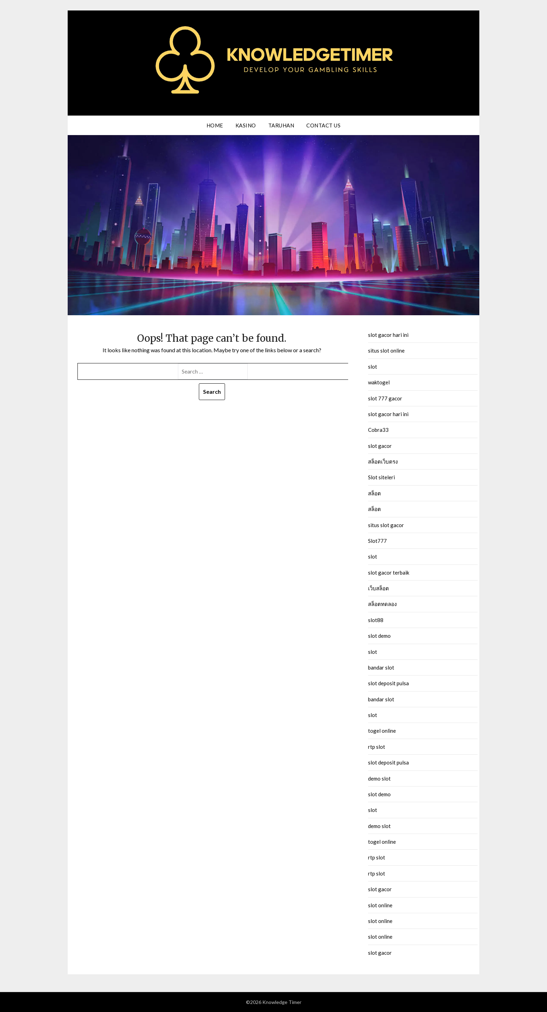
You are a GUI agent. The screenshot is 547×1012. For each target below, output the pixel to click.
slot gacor (380, 446)
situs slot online (386, 350)
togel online (382, 730)
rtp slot (376, 747)
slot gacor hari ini (388, 335)
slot (372, 366)
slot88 (375, 620)
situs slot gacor (386, 525)
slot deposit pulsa (388, 683)
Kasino (245, 125)
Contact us (323, 125)
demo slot (379, 778)
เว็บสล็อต (378, 588)
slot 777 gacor (385, 398)
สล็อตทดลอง (382, 604)
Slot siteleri (381, 477)
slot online (380, 905)
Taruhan (281, 125)
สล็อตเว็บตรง (383, 461)
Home (215, 125)
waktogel (379, 382)
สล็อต (374, 493)
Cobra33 (378, 430)
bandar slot (381, 667)
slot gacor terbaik (388, 572)
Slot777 (377, 541)
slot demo (379, 636)
